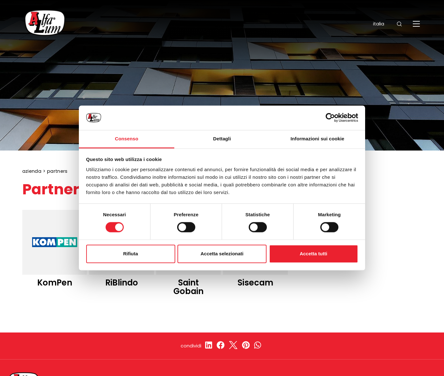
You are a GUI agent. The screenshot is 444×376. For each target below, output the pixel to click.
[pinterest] (246, 346)
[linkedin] (208, 346)
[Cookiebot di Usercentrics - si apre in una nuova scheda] (330, 118)
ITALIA (374, 24)
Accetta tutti (313, 253)
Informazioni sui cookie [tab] (317, 138)
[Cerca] (399, 24)
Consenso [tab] (126, 138)
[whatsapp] (257, 346)
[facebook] (221, 346)
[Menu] (417, 24)
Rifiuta (130, 253)
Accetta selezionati (221, 253)
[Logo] (45, 23)
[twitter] (233, 346)
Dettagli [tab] (222, 138)
